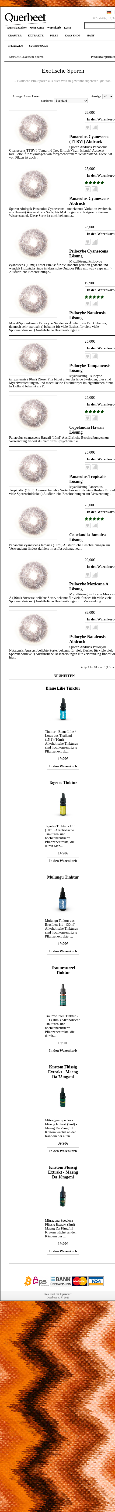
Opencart (66, 1294)
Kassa (67, 27)
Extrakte (36, 35)
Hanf (91, 35)
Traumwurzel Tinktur (63, 970)
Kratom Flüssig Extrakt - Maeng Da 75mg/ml (63, 1072)
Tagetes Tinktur (63, 782)
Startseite (15, 56)
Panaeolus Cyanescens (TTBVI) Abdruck (89, 139)
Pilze (54, 35)
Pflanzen (15, 45)
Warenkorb (54, 27)
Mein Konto (37, 27)
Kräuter (15, 35)
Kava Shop (72, 35)
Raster (36, 96)
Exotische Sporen (33, 56)
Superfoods (38, 45)
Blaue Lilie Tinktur (63, 688)
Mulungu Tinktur (63, 877)
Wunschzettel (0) (17, 27)
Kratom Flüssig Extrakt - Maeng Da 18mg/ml (63, 1172)
